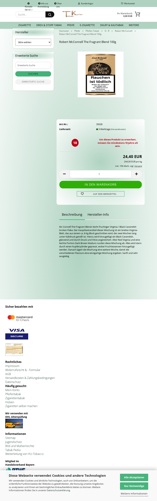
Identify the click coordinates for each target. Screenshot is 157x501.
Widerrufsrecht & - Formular (22, 374)
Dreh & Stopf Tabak (49, 25)
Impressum (12, 370)
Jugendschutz (13, 446)
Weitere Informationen (134, 493)
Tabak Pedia (12, 454)
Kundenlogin (85, 3)
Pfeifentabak (13, 398)
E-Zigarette (87, 25)
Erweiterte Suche (33, 86)
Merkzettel (128, 3)
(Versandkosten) (118, 133)
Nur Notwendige (134, 486)
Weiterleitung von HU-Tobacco (24, 458)
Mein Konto (12, 394)
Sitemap (10, 442)
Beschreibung (72, 219)
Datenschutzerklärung (58, 490)
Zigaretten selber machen (21, 410)
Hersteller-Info (98, 219)
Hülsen (9, 406)
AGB (8, 378)
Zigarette (24, 25)
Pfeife (71, 25)
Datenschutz (13, 386)
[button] (64, 178)
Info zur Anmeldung (43, 4)
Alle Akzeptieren (134, 477)
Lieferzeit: (65, 133)
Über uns (58, 4)
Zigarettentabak (15, 402)
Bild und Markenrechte (19, 450)
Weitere (134, 25)
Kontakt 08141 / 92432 (28, 4)
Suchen (33, 78)
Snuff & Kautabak (112, 25)
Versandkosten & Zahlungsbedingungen (30, 382)
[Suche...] (49, 14)
